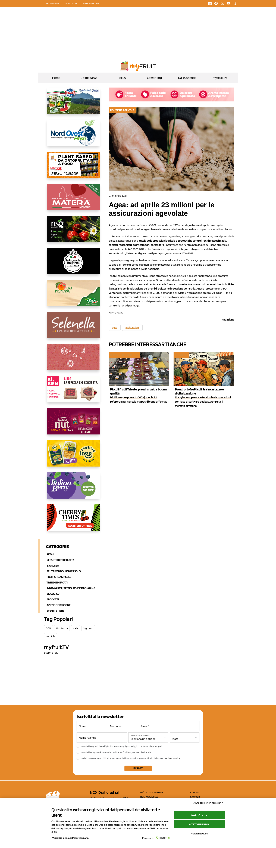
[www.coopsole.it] (73, 392)
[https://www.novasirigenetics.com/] (73, 232)
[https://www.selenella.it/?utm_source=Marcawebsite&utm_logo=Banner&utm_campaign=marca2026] (73, 328)
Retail (50, 554)
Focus (122, 78)
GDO (48, 628)
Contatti (195, 792)
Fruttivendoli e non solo (63, 571)
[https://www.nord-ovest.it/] (73, 136)
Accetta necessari (199, 824)
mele (75, 628)
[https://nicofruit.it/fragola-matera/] (73, 200)
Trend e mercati (57, 582)
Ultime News (88, 78)
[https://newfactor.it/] (73, 424)
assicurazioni (132, 327)
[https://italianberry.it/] (73, 488)
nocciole (50, 636)
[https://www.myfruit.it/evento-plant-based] (73, 168)
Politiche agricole (58, 577)
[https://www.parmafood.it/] (73, 456)
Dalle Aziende (187, 78)
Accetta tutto (199, 814)
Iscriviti (138, 768)
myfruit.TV (220, 78)
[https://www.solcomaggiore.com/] (73, 360)
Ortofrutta (62, 628)
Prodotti (52, 599)
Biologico (52, 593)
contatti (71, 3)
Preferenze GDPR (199, 833)
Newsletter (91, 3)
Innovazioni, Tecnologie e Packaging (70, 588)
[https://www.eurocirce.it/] (73, 104)
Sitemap (195, 796)
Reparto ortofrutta (60, 560)
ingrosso (88, 628)
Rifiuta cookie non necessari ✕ (208, 802)
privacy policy (173, 758)
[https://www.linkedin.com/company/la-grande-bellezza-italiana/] (73, 264)
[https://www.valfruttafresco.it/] (73, 296)
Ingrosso (52, 565)
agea (114, 327)
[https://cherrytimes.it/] (73, 520)
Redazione (52, 3)
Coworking (154, 78)
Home (56, 78)
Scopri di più (51, 652)
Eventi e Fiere (55, 610)
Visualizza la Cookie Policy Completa (70, 838)
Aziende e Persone (58, 605)
